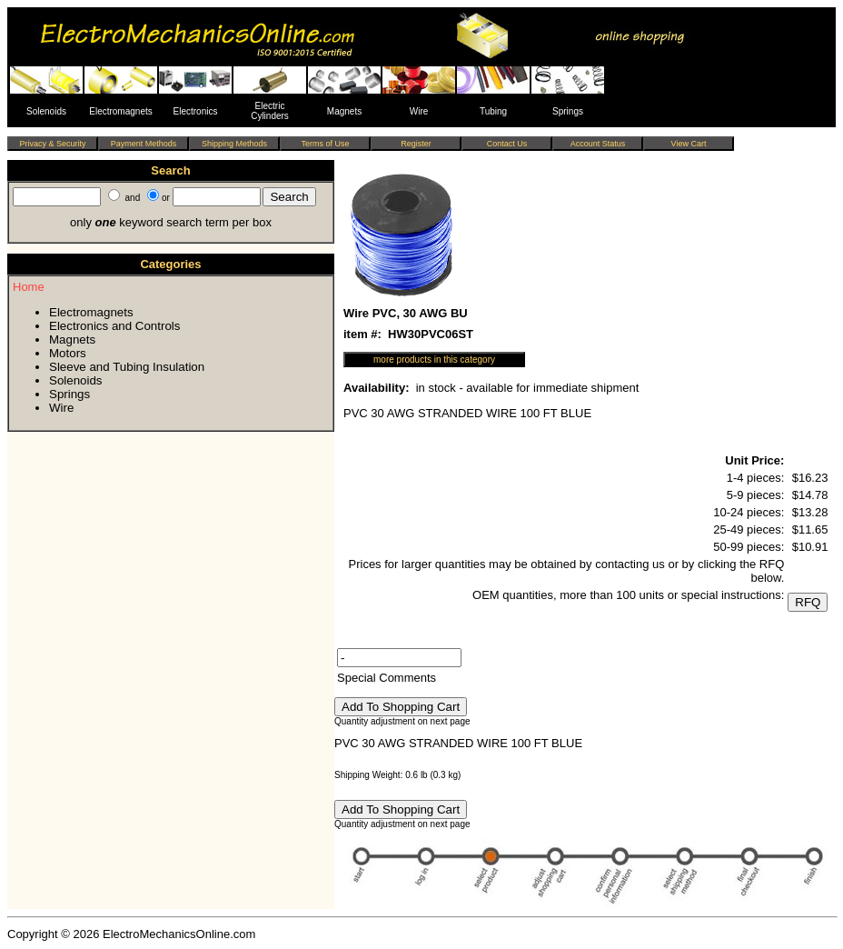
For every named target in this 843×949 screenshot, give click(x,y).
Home (29, 287)
